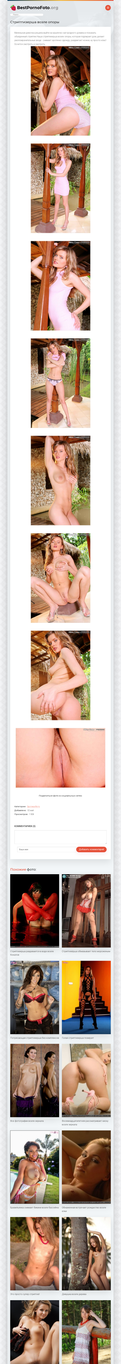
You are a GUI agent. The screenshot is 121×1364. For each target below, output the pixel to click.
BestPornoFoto (37, 7)
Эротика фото (33, 806)
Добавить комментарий (29, 849)
